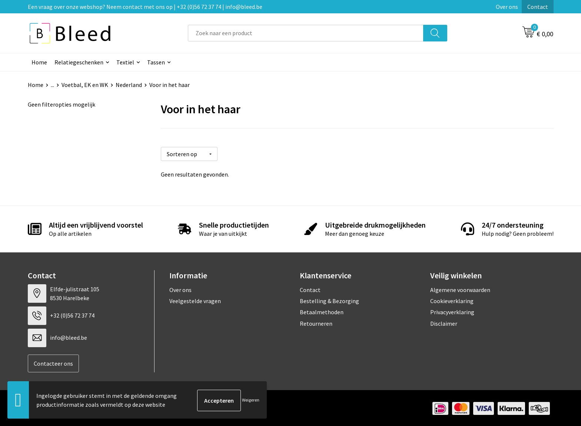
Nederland (129, 84)
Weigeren (250, 400)
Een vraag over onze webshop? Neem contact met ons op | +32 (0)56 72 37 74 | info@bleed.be (145, 6)
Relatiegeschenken (78, 62)
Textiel (125, 62)
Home (39, 62)
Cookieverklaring (452, 300)
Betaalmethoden (321, 311)
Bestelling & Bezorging (329, 300)
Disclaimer (443, 322)
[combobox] (306, 33)
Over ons (507, 6)
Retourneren (316, 322)
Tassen (156, 62)
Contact (537, 6)
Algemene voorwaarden (460, 288)
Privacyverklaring (452, 311)
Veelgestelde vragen (195, 300)
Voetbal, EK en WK (85, 84)
